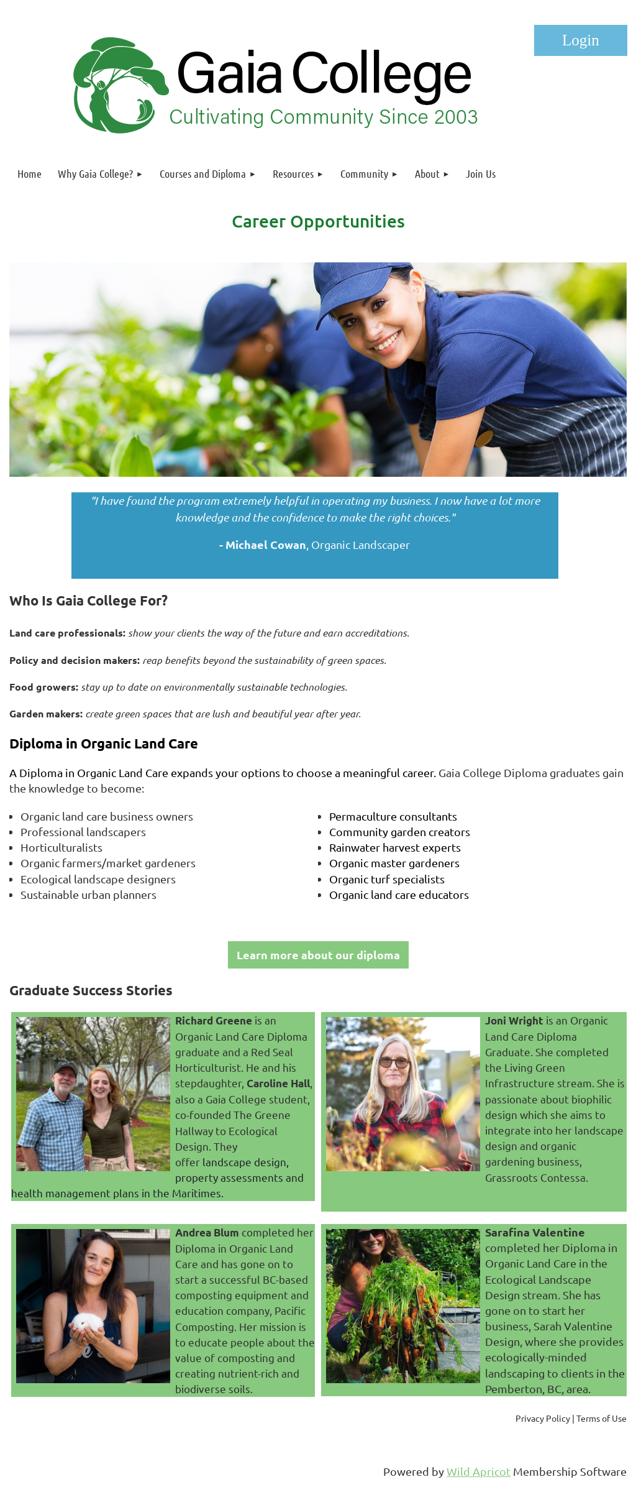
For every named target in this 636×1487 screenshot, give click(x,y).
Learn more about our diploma (318, 954)
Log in (580, 40)
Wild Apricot (479, 1471)
